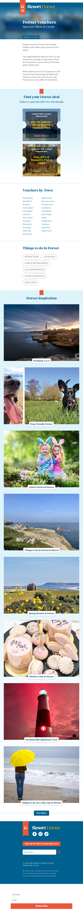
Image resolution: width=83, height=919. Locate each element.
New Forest (28, 218)
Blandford (27, 201)
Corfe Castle (28, 208)
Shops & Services (35, 276)
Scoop (36, 865)
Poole (44, 218)
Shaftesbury (47, 221)
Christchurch (47, 204)
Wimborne (27, 234)
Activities (49, 257)
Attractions (32, 257)
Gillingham (46, 211)
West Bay (27, 231)
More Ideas (41, 813)
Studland (45, 224)
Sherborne (27, 224)
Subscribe (42, 906)
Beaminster (47, 198)
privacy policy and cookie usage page (44, 876)
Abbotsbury (28, 198)
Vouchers (31, 282)
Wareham (46, 227)
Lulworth (27, 214)
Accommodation (34, 269)
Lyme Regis (47, 214)
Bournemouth (48, 201)
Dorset (26, 37)
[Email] (41, 900)
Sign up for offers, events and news (41, 844)
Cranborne (46, 208)
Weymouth (47, 231)
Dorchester (28, 211)
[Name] (41, 894)
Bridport (26, 204)
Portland (26, 221)
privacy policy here (42, 915)
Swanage (27, 227)
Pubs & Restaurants (36, 263)
